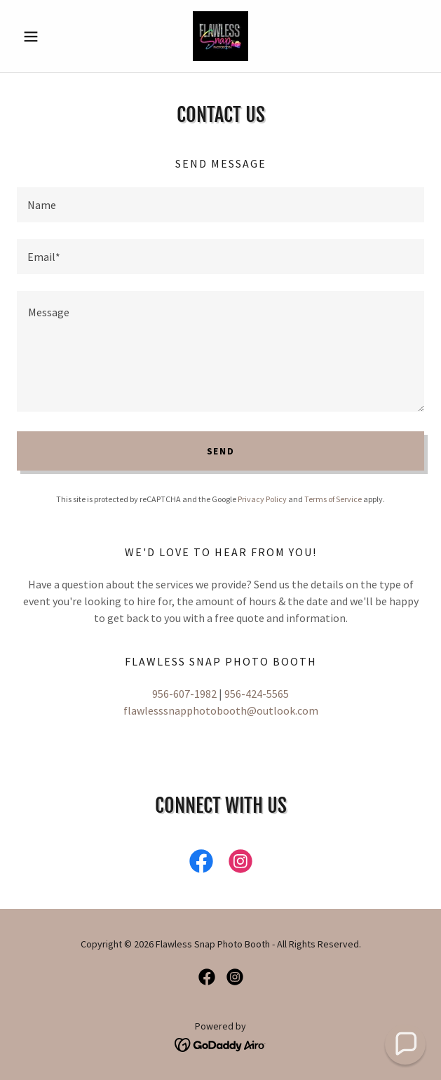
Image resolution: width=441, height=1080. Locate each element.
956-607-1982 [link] (184, 694)
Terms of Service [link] (333, 499)
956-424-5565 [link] (256, 694)
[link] (220, 36)
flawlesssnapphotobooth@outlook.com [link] (220, 710)
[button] (47, 36)
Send (221, 451)
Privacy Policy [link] (262, 499)
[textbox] (220, 204)
